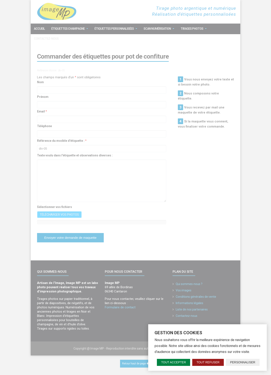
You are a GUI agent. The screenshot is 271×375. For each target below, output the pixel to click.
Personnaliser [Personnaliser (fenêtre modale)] (242, 362)
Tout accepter (173, 362)
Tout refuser (207, 362)
